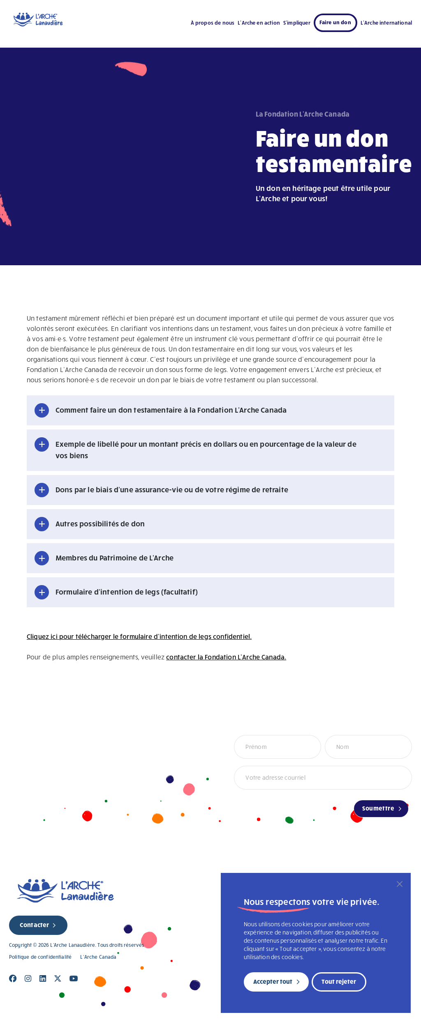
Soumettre (378, 808)
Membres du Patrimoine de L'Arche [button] (114, 557)
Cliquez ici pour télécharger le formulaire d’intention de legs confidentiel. (139, 636)
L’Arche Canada (98, 957)
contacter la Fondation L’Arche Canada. (226, 657)
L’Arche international (386, 22)
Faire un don (335, 22)
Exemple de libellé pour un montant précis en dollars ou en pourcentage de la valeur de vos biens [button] (206, 449)
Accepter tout (272, 981)
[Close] (13, 979)
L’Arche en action (259, 22)
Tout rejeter (339, 981)
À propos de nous (212, 22)
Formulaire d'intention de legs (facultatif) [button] (127, 591)
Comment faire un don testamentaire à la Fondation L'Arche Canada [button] (171, 409)
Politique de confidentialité (40, 957)
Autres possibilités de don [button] (100, 523)
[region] (316, 943)
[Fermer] (399, 884)
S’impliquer (296, 22)
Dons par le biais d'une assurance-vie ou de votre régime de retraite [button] (172, 489)
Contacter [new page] (34, 924)
